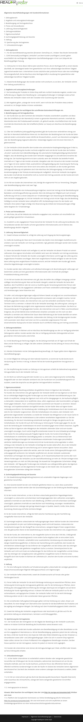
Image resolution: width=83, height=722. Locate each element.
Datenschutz (57, 717)
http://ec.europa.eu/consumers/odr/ (57, 692)
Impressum (25, 717)
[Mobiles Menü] (80, 3)
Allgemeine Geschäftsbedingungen (41, 717)
